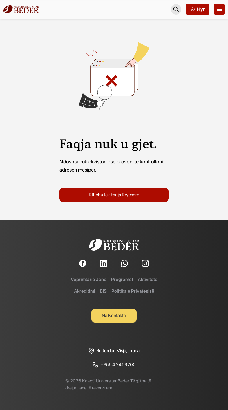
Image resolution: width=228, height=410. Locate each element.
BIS (103, 291)
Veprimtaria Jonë (88, 279)
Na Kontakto (114, 315)
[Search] (176, 9)
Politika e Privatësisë (132, 291)
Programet (122, 279)
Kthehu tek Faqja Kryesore (114, 194)
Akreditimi (84, 291)
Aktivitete (148, 279)
